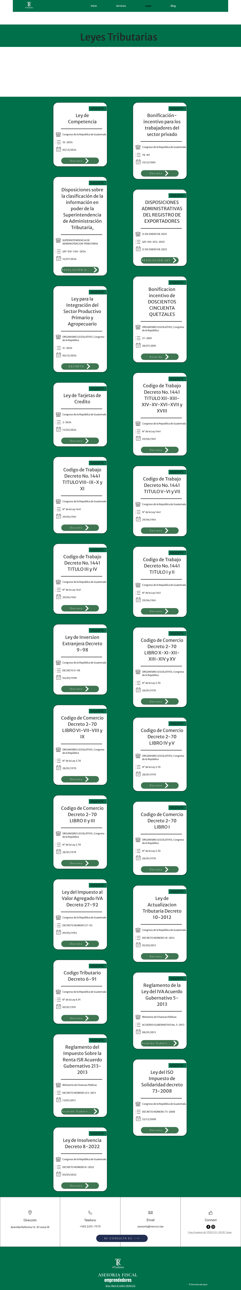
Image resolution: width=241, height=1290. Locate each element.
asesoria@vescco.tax (150, 1226)
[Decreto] (80, 161)
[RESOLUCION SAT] (160, 260)
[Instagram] (213, 1227)
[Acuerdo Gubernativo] (80, 1111)
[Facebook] (208, 1227)
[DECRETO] (80, 366)
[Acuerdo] (160, 357)
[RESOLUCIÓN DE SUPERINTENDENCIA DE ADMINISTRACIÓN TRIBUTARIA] (80, 270)
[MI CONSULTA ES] (122, 1238)
